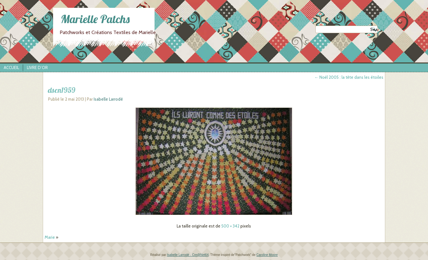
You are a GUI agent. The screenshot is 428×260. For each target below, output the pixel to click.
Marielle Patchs (95, 19)
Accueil (11, 67)
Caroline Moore (267, 255)
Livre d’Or (37, 67)
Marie (50, 237)
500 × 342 (230, 225)
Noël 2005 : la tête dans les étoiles (348, 77)
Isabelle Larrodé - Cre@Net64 (188, 255)
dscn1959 (61, 90)
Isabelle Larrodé (108, 99)
